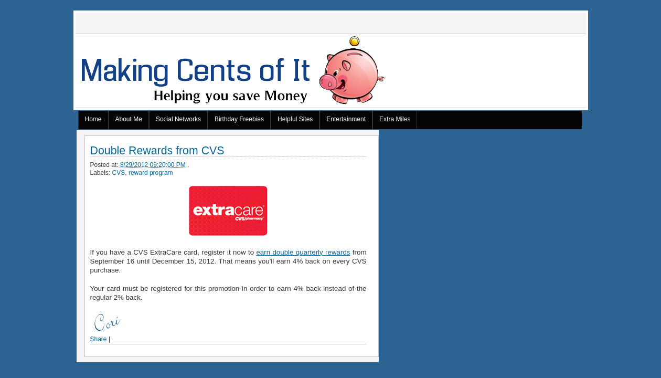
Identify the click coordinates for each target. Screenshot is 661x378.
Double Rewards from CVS (157, 150)
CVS (118, 172)
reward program (151, 172)
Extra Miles (394, 119)
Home (93, 119)
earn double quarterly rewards (303, 252)
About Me (128, 119)
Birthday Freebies (239, 119)
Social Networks (178, 119)
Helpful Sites (295, 119)
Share (98, 339)
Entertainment (346, 119)
